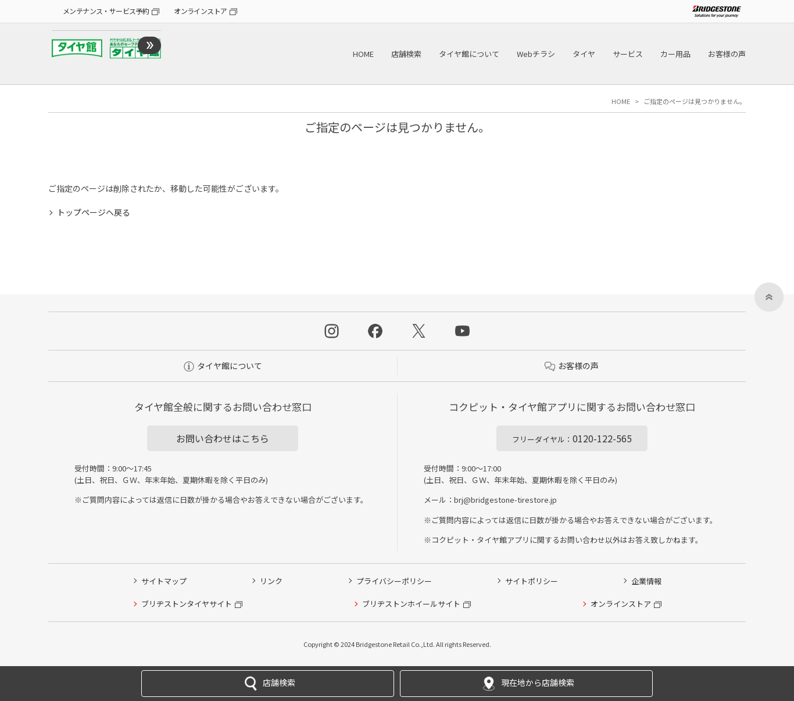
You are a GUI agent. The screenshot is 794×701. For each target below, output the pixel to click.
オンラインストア (200, 11)
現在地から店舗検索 (526, 683)
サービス (628, 53)
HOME (363, 53)
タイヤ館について (469, 53)
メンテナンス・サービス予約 (106, 11)
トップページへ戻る (93, 212)
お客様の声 (727, 53)
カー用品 (675, 53)
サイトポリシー (531, 580)
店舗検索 (406, 53)
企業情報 (646, 580)
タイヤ (584, 53)
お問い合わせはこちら (222, 438)
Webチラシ (536, 53)
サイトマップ (164, 580)
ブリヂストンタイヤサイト (186, 603)
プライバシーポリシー (394, 580)
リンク (271, 580)
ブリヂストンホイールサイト (411, 603)
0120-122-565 (572, 438)
